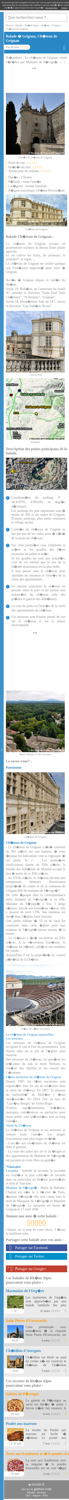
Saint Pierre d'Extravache (26, 1321)
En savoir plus (51, 8)
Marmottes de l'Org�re (25, 1291)
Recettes (41, 1492)
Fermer (64, 8)
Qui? (28, 1495)
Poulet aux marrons (21, 1424)
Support (37, 1495)
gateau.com (43, 1489)
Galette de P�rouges (22, 1394)
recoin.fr (38, 1484)
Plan (45, 1495)
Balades (31, 1492)
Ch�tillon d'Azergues (23, 1351)
